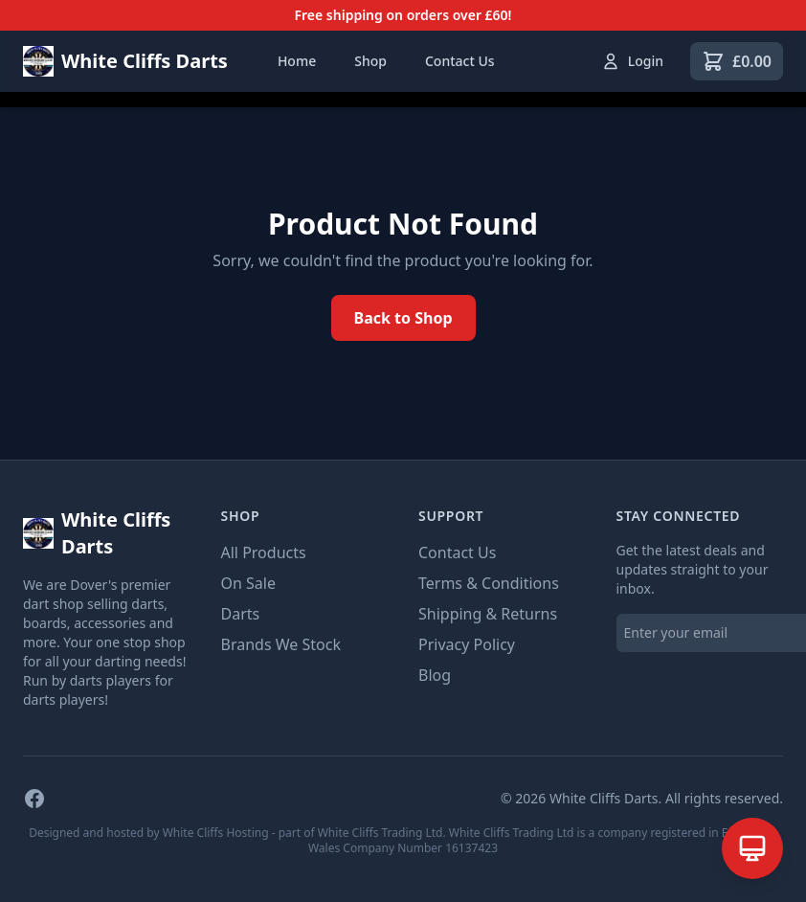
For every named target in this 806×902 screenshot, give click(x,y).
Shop (370, 61)
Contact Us (460, 61)
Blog (434, 675)
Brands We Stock (281, 644)
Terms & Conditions (488, 583)
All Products (263, 552)
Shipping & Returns (487, 613)
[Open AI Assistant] (752, 848)
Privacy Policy (466, 644)
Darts (240, 613)
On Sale (248, 583)
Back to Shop (403, 317)
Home (297, 61)
